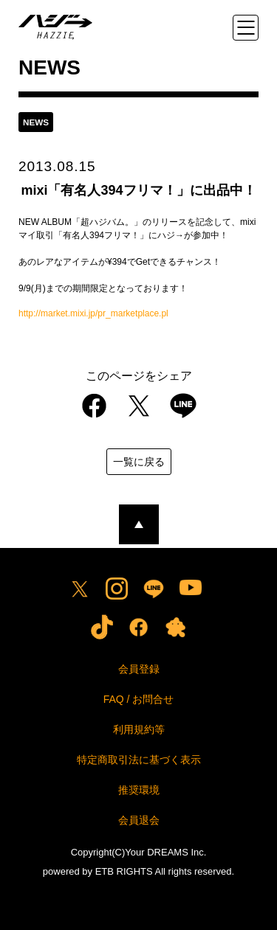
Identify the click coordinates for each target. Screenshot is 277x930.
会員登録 (139, 669)
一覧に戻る (139, 462)
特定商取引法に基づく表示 (139, 760)
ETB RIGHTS (124, 871)
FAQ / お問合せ (138, 699)
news (36, 122)
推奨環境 (139, 790)
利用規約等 (139, 729)
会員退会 (139, 820)
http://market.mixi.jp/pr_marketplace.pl (93, 313)
